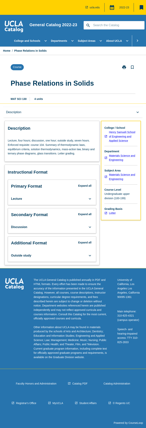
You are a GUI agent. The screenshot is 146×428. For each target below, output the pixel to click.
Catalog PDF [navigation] (79, 383)
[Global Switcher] (112, 7)
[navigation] (13, 27)
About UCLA (114, 40)
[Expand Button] (90, 199)
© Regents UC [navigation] (121, 403)
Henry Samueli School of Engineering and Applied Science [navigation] (122, 136)
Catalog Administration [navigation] (116, 383)
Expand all (84, 185)
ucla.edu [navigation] (95, 7)
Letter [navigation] (112, 213)
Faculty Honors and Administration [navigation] (36, 383)
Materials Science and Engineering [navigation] (122, 158)
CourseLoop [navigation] (136, 422)
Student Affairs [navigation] (88, 403)
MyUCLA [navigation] (57, 403)
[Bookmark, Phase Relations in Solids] (132, 67)
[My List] (141, 7)
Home (6, 50)
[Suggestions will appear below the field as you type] (114, 25)
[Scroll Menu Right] (137, 41)
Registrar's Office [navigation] (26, 403)
